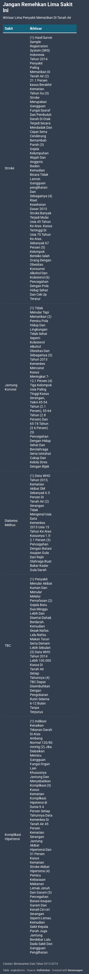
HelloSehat (43, 970)
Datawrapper (75, 970)
